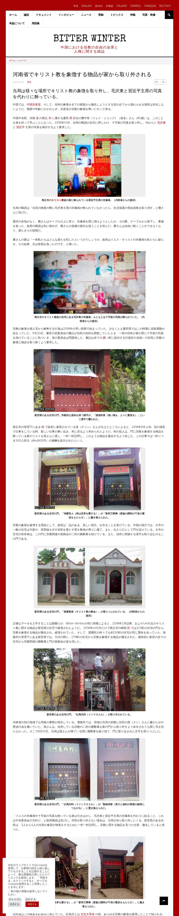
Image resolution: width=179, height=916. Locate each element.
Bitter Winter (89, 39)
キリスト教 (58, 200)
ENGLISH (87, 6)
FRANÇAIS (150, 6)
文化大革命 (88, 914)
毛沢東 (161, 122)
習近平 (20, 127)
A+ (157, 81)
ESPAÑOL (135, 6)
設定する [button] (30, 899)
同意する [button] (32, 904)
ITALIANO (121, 6)
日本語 (109, 6)
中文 (75, 6)
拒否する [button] (14, 904)
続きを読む (15, 899)
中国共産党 (34, 104)
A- (163, 81)
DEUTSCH (165, 6)
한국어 (98, 6)
